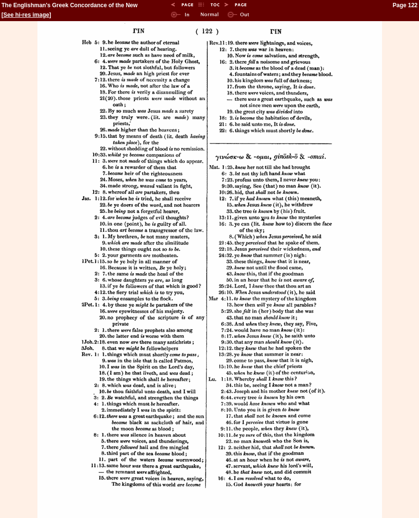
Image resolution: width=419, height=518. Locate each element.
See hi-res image (26, 15)
